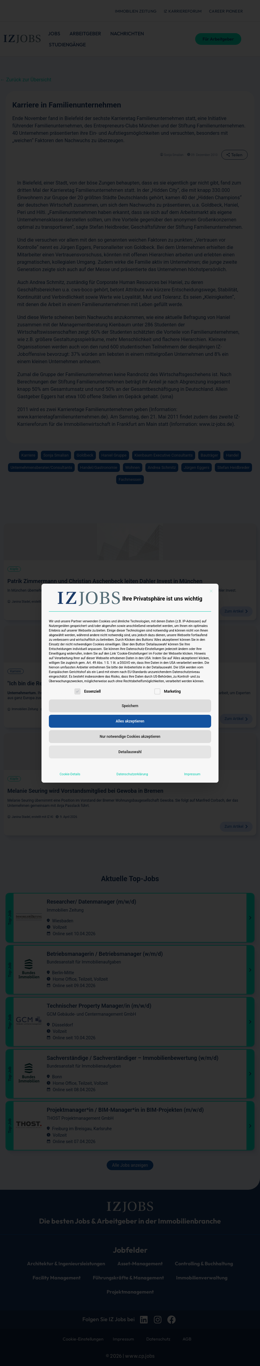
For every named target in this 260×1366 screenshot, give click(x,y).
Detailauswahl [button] (129, 752)
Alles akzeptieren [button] (130, 721)
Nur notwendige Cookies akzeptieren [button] (130, 736)
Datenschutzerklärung (132, 774)
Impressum (192, 774)
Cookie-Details (70, 774)
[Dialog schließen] (211, 591)
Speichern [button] (130, 706)
